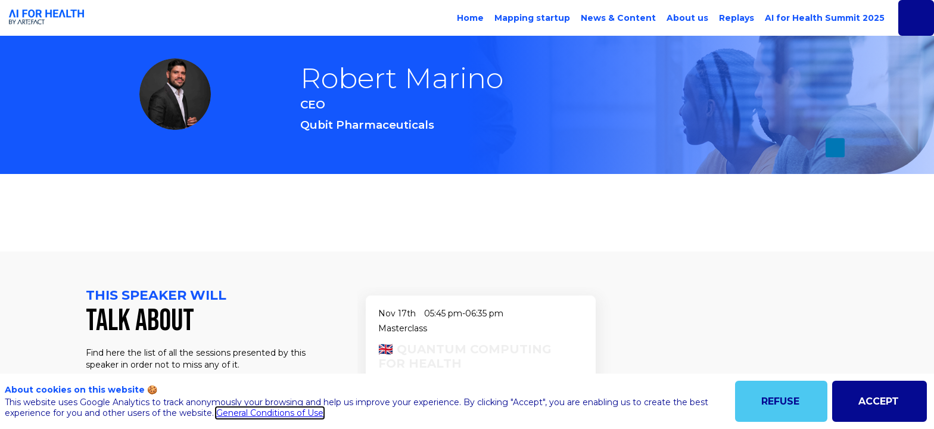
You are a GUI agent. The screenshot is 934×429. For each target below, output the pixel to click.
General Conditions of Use (269, 413)
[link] (468, 18)
